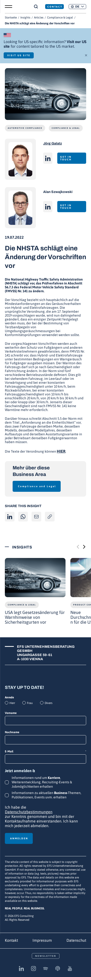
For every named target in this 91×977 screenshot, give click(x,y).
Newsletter (45, 956)
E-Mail (45, 751)
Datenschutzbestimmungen (28, 812)
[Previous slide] (78, 547)
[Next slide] (84, 547)
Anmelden (19, 838)
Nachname (12, 732)
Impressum (42, 940)
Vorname (11, 713)
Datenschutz (77, 940)
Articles (38, 17)
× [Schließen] (86, 54)
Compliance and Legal (37, 486)
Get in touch (66, 158)
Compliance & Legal (60, 17)
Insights (25, 17)
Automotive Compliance (25, 128)
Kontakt (11, 940)
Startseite (11, 17)
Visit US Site (18, 55)
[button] (77, 6)
